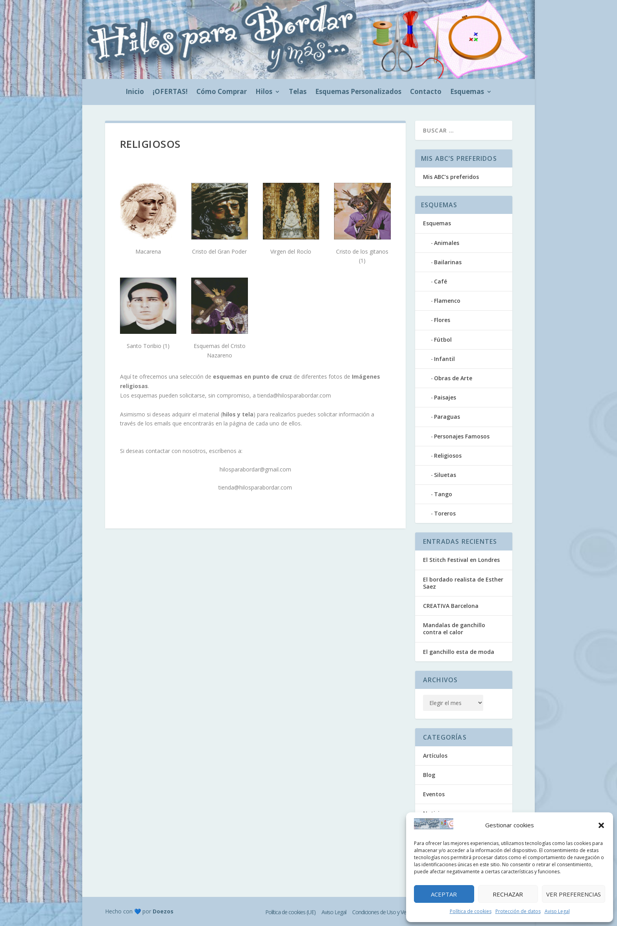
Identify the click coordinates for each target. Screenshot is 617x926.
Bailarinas (448, 262)
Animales (446, 243)
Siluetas (445, 475)
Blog (429, 775)
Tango (443, 494)
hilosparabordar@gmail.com (255, 469)
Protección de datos (518, 911)
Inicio (135, 92)
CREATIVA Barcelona (450, 605)
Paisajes (445, 397)
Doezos (163, 911)
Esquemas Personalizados (358, 92)
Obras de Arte (453, 378)
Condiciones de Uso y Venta (382, 912)
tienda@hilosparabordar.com (294, 395)
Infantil (444, 359)
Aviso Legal (557, 911)
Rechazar (508, 894)
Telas (298, 92)
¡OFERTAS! (170, 92)
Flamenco (447, 300)
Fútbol (443, 339)
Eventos (434, 794)
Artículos (435, 755)
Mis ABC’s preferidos (451, 176)
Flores (442, 320)
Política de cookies (470, 911)
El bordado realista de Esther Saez (463, 583)
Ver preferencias (573, 894)
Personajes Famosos (462, 436)
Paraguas (447, 416)
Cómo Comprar (221, 92)
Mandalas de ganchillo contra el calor (454, 628)
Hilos (263, 92)
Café (440, 281)
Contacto (426, 92)
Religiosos (448, 455)
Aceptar (444, 894)
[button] (601, 825)
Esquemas (467, 92)
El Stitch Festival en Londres (461, 559)
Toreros (445, 513)
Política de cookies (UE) (290, 912)
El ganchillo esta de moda (458, 651)
